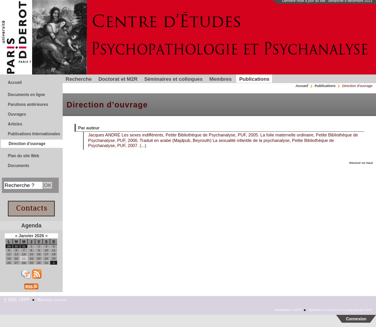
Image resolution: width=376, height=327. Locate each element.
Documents (18, 166)
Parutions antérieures (28, 104)
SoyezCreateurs (334, 310)
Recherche (79, 79)
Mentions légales (52, 300)
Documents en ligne (26, 95)
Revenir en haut (361, 163)
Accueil (302, 86)
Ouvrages (17, 114)
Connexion (356, 319)
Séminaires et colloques (173, 79)
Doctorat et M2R (117, 79)
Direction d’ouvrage (27, 144)
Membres (220, 79)
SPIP (368, 310)
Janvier (26, 235)
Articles (15, 124)
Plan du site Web (23, 156)
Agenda (31, 225)
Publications (254, 79)
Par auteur (89, 127)
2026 (39, 235)
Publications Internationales (34, 134)
